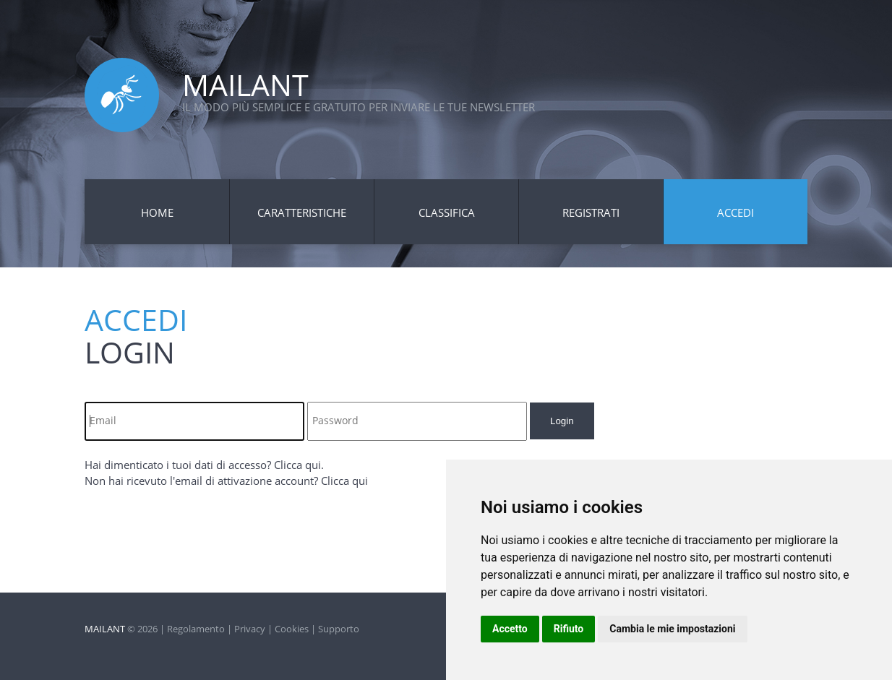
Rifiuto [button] (569, 628)
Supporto (338, 628)
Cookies (292, 628)
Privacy (249, 628)
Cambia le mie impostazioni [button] (672, 628)
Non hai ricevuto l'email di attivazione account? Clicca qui (226, 480)
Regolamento (196, 628)
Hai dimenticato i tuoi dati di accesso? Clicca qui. (204, 464)
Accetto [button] (510, 628)
